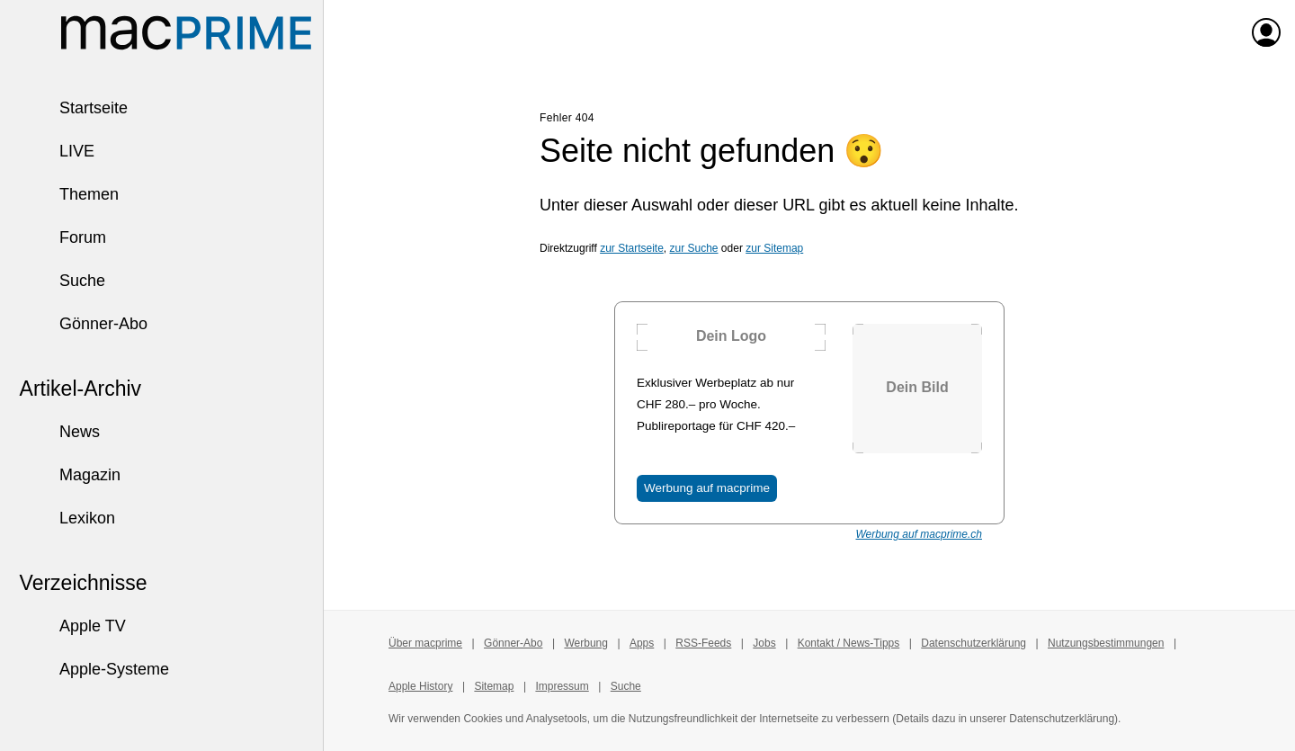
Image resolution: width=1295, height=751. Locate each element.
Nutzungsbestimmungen (1106, 643)
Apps (642, 643)
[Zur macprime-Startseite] (186, 32)
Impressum (561, 686)
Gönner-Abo (82, 323)
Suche (61, 280)
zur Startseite (632, 248)
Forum (62, 237)
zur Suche (694, 248)
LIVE (56, 151)
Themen (68, 194)
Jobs (764, 643)
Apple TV (72, 626)
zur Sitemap (774, 248)
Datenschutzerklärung (973, 643)
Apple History (420, 686)
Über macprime (425, 643)
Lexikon (66, 518)
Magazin (69, 474)
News (59, 431)
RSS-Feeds (703, 643)
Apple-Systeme (93, 669)
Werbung (585, 643)
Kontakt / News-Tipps (849, 643)
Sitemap (494, 686)
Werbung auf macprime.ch (918, 534)
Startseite (73, 108)
